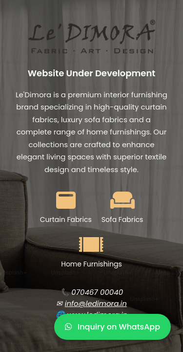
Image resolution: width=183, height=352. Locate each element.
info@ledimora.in (96, 303)
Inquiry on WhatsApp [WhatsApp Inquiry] (112, 326)
